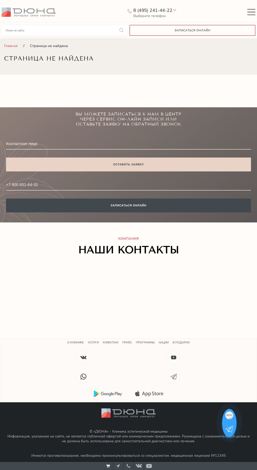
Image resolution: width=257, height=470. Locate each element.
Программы (145, 342)
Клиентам (110, 342)
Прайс (127, 342)
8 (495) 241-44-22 (152, 10)
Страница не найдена (49, 45)
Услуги (93, 342)
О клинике (75, 342)
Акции (164, 342)
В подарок (181, 342)
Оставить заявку (128, 164)
